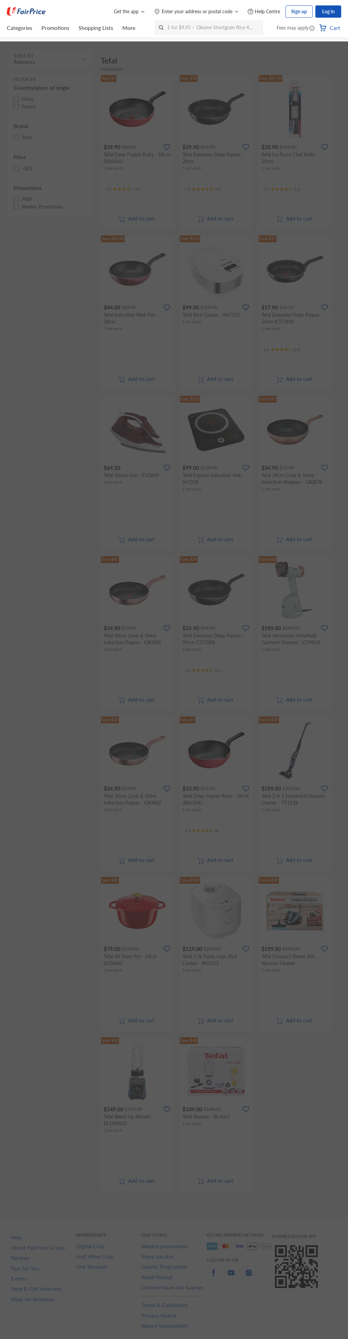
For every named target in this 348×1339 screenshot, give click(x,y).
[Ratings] (123, 189)
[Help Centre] (263, 11)
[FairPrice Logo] (26, 11)
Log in (328, 11)
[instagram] (249, 1276)
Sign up (299, 11)
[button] (312, 28)
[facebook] (213, 1276)
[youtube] (231, 1276)
